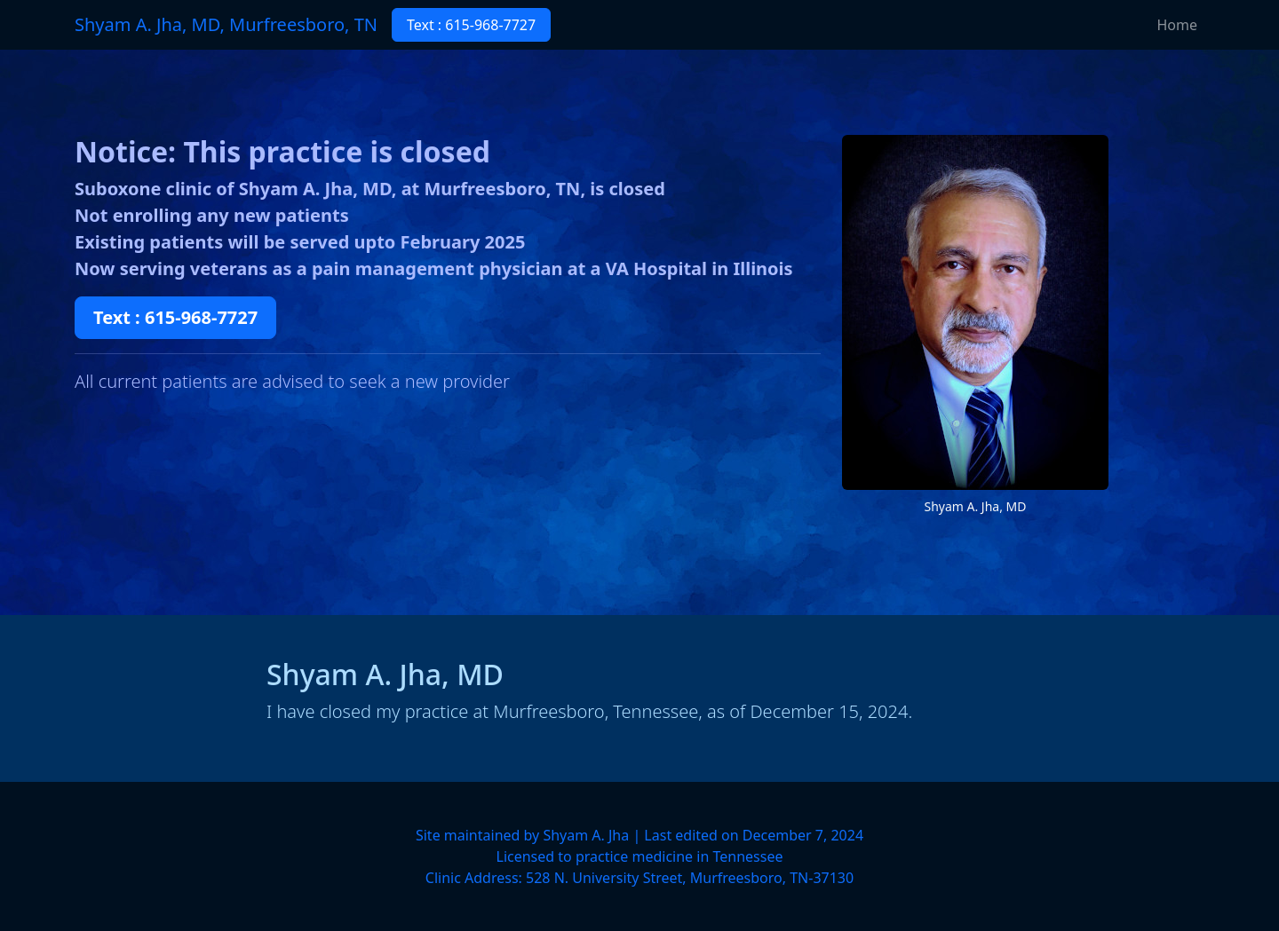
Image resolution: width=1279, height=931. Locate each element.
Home (1176, 25)
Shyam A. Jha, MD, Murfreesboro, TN (226, 24)
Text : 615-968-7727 (471, 25)
